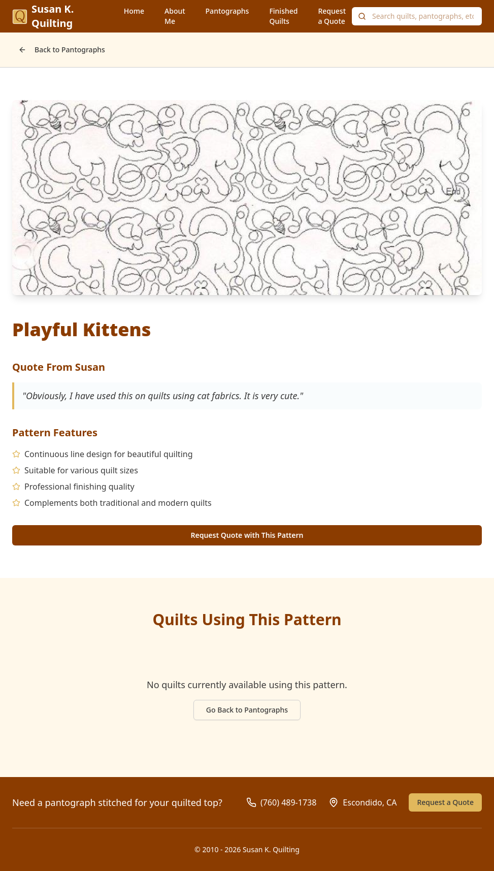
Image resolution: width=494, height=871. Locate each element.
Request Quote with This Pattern (246, 535)
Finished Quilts (283, 16)
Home (134, 11)
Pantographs (227, 11)
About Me (174, 16)
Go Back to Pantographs (247, 710)
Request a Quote (332, 16)
